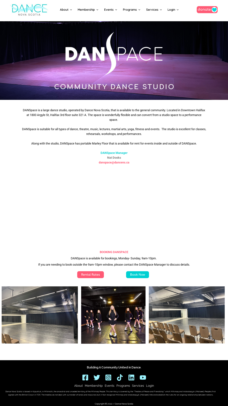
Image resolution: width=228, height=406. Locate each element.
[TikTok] (120, 377)
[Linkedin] (131, 377)
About (78, 385)
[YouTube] (143, 377)
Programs (123, 385)
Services (138, 385)
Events (109, 385)
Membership (94, 385)
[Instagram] (108, 377)
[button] (70, 9)
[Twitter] (97, 377)
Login (150, 385)
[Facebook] (85, 377)
